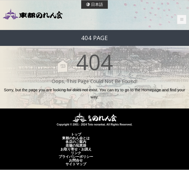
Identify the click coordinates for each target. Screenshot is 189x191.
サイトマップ (75, 164)
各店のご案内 (75, 141)
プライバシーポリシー (76, 156)
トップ (76, 134)
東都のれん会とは (76, 138)
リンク (76, 152)
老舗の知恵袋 (75, 145)
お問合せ (76, 160)
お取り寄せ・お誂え (76, 149)
